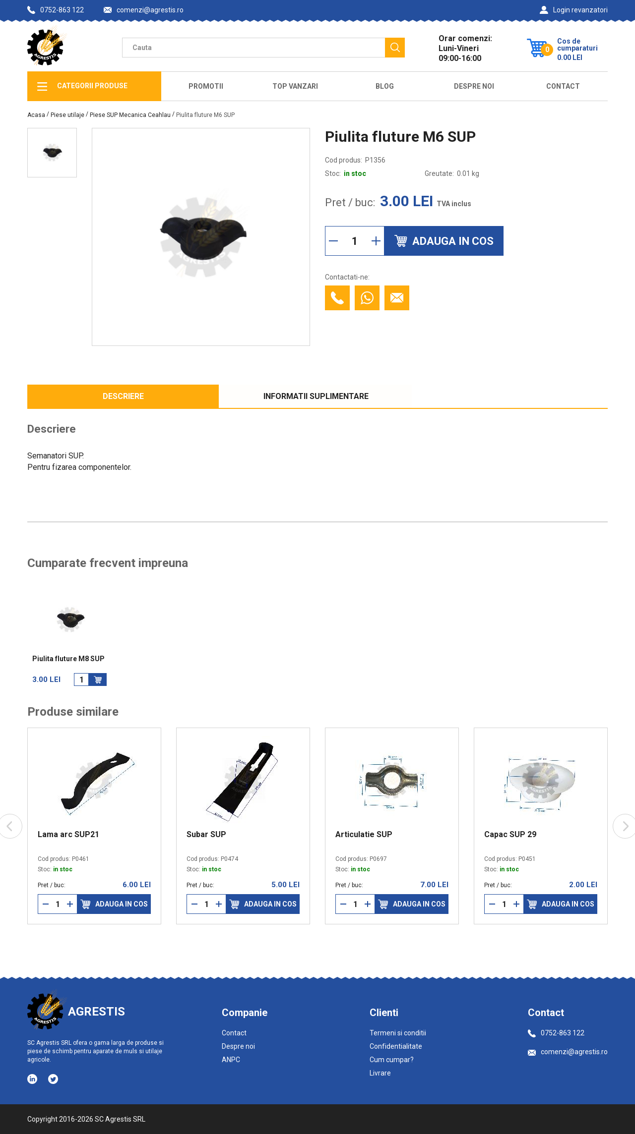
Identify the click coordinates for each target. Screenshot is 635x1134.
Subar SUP (206, 834)
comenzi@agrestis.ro (144, 10)
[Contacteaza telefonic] (337, 297)
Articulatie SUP (363, 834)
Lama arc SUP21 (68, 834)
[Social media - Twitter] (53, 1079)
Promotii (206, 86)
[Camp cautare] (253, 47)
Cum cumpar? (392, 1060)
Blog (385, 86)
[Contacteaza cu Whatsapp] (367, 297)
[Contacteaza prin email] (396, 297)
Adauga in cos (114, 904)
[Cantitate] (354, 240)
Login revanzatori (574, 10)
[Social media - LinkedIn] (33, 1078)
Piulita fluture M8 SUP (68, 659)
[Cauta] (395, 47)
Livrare (380, 1073)
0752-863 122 (55, 10)
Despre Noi (474, 86)
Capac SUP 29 (510, 834)
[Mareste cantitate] (376, 241)
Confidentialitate (396, 1046)
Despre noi (238, 1046)
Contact (563, 86)
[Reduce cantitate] (333, 241)
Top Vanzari (295, 86)
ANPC (231, 1060)
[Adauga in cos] (98, 679)
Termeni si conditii (398, 1033)
